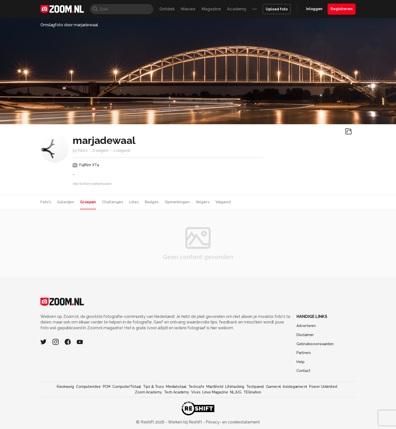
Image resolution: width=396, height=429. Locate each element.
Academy (236, 9)
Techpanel (255, 387)
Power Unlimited (323, 387)
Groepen (88, 202)
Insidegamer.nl (295, 387)
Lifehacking (234, 387)
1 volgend (121, 150)
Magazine (211, 9)
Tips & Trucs (153, 387)
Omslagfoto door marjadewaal (69, 24)
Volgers (202, 202)
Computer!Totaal (126, 387)
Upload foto (277, 9)
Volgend (223, 202)
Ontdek (167, 9)
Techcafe (196, 387)
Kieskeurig (65, 387)
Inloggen (314, 9)
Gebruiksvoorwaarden (315, 344)
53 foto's (80, 150)
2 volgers (100, 150)
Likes (133, 202)
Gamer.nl (273, 387)
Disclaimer (305, 335)
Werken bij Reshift (185, 422)
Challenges (112, 202)
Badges (152, 202)
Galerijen (65, 202)
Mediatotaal (176, 387)
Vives (195, 392)
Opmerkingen (177, 202)
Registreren (342, 9)
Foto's (45, 202)
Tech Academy (176, 392)
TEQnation (252, 392)
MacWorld (214, 387)
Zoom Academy (148, 392)
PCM (107, 387)
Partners (303, 353)
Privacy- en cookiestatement (232, 422)
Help (300, 362)
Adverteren (306, 326)
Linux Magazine (215, 392)
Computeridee (88, 387)
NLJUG (235, 392)
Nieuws (188, 9)
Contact (303, 371)
